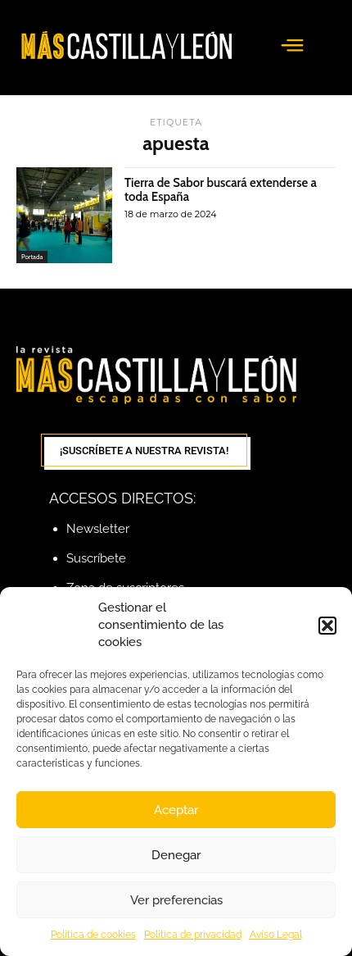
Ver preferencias (176, 900)
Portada (32, 257)
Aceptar (176, 810)
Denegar (176, 855)
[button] (327, 625)
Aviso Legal (276, 934)
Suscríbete (96, 558)
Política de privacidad (192, 934)
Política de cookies (93, 934)
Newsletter (97, 528)
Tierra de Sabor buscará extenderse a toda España (220, 189)
